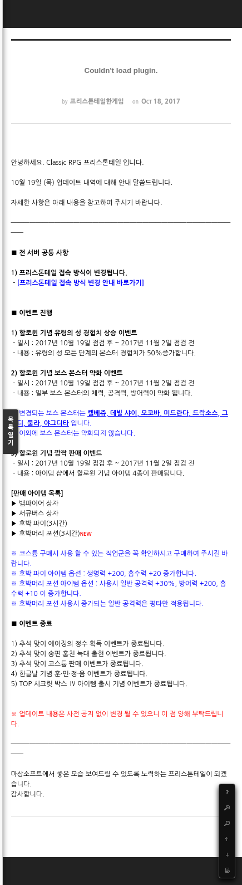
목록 (10, 432)
